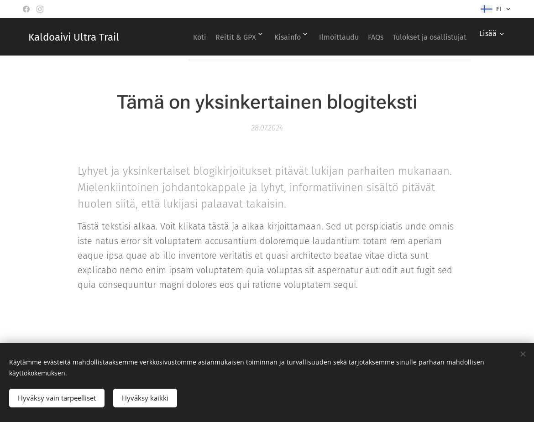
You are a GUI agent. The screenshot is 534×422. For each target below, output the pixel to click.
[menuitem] (255, 37)
